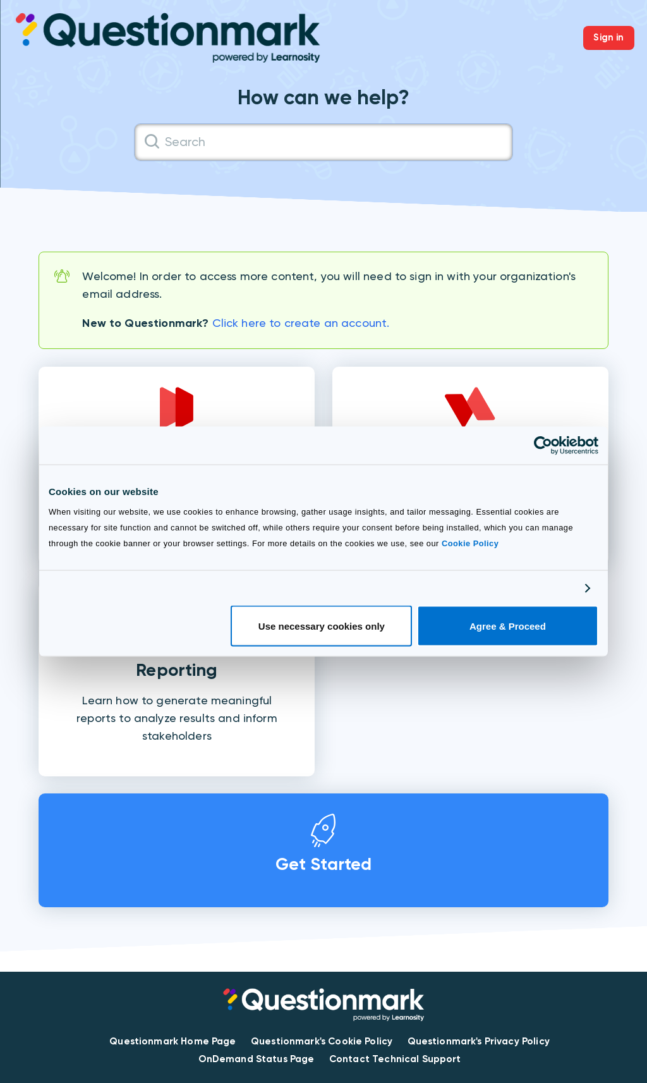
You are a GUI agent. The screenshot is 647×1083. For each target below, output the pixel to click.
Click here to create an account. (301, 322)
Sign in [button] (608, 37)
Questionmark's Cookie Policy (321, 1041)
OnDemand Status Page (256, 1059)
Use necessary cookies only (321, 626)
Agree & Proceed (507, 626)
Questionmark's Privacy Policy (479, 1041)
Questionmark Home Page (172, 1041)
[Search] (323, 142)
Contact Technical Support (395, 1059)
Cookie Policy (470, 543)
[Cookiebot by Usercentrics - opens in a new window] (543, 445)
